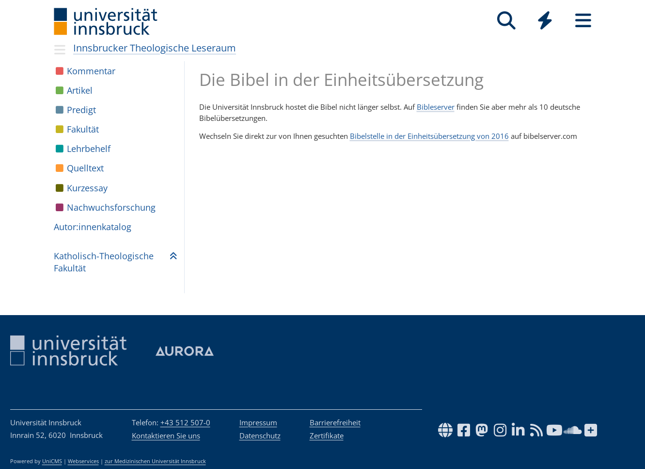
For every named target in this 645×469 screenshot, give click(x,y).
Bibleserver (436, 107)
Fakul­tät (83, 129)
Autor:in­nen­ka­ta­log (92, 227)
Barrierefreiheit (335, 422)
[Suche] (507, 20)
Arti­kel (80, 90)
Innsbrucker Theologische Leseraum (154, 47)
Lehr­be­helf (88, 148)
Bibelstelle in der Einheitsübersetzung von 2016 (429, 136)
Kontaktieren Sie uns (166, 435)
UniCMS (52, 461)
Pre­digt (81, 110)
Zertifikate (327, 435)
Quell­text (85, 168)
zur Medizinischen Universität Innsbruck (155, 461)
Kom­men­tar (91, 71)
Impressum (258, 422)
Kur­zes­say (87, 188)
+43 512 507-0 (185, 422)
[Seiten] (583, 20)
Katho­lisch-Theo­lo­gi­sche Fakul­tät (104, 262)
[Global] (545, 21)
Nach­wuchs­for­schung (111, 207)
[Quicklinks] (545, 20)
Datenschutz (260, 435)
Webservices (83, 461)
